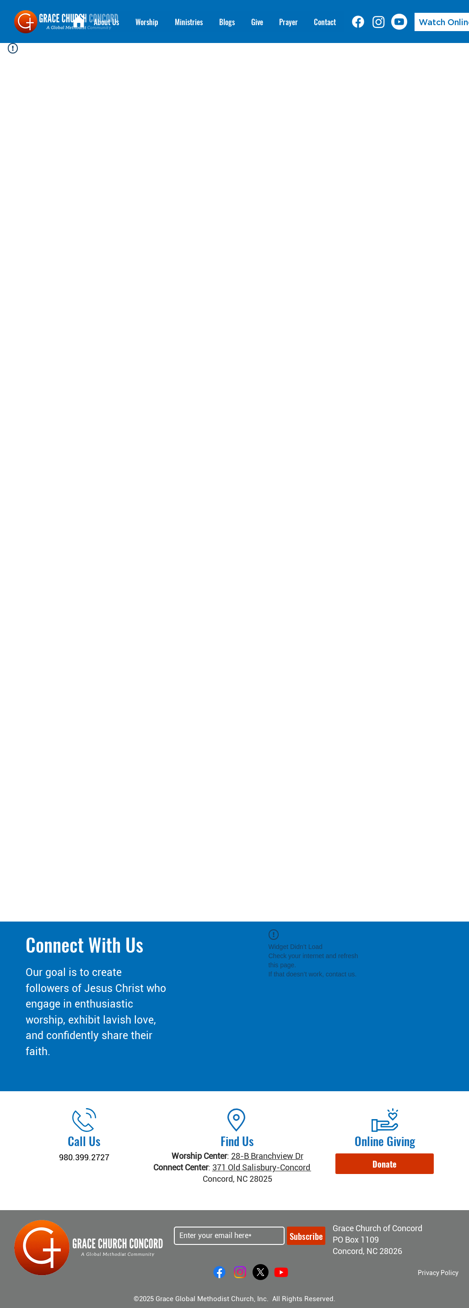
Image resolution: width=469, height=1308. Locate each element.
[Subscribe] (306, 1236)
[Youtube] (399, 22)
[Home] (79, 21)
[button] (384, 1163)
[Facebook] (358, 22)
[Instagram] (379, 22)
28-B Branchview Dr (267, 1156)
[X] (261, 1272)
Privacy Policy (438, 1272)
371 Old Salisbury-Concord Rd (267, 1167)
